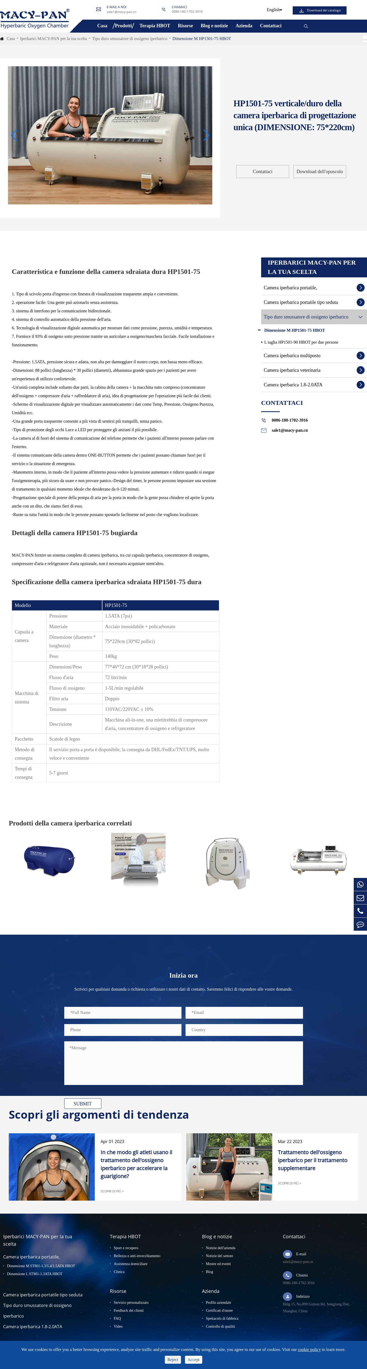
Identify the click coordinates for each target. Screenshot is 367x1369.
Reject (172, 1359)
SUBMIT (83, 1103)
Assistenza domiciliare (131, 1264)
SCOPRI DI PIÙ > (112, 1191)
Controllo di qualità (220, 1326)
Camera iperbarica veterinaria (292, 370)
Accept (194, 1359)
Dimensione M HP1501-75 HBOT (201, 38)
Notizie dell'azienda (220, 1248)
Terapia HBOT (155, 25)
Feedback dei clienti (129, 1311)
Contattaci (271, 25)
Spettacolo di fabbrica (222, 1318)
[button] (14, 135)
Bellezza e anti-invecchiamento (137, 1256)
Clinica (119, 1272)
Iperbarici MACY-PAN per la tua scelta (53, 38)
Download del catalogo (324, 10)
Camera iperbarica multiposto (292, 355)
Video (118, 1326)
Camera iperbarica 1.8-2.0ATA (293, 384)
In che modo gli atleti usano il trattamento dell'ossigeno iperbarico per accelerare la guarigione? (136, 1164)
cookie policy (309, 1349)
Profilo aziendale (218, 1303)
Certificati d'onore (219, 1311)
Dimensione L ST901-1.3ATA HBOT (35, 1274)
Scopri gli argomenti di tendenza (99, 1114)
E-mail (301, 1254)
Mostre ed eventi (218, 1264)
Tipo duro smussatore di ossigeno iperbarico (129, 38)
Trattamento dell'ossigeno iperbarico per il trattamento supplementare (312, 1160)
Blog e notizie (214, 25)
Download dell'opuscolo (319, 171)
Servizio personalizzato (131, 1303)
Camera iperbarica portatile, (290, 287)
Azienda (244, 25)
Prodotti (123, 25)
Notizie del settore (219, 1256)
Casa (102, 25)
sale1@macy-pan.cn (121, 12)
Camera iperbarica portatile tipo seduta (301, 302)
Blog (209, 1272)
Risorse (185, 25)
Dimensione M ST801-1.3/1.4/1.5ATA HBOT (41, 1266)
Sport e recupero (126, 1248)
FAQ (117, 1318)
